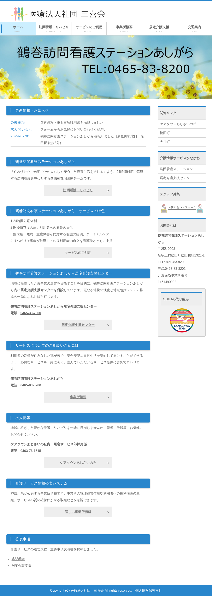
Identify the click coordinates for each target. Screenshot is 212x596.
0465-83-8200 (30, 385)
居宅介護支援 (159, 29)
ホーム (18, 29)
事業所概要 (124, 29)
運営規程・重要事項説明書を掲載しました (71, 122)
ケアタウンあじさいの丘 (178, 124)
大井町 (165, 142)
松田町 (165, 133)
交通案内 (194, 29)
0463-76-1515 (30, 451)
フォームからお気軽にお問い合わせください (73, 129)
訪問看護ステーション (176, 169)
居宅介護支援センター (176, 178)
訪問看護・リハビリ (53, 29)
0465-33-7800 (30, 313)
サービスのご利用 (88, 29)
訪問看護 (18, 559)
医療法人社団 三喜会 (87, 590)
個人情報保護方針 (148, 590)
